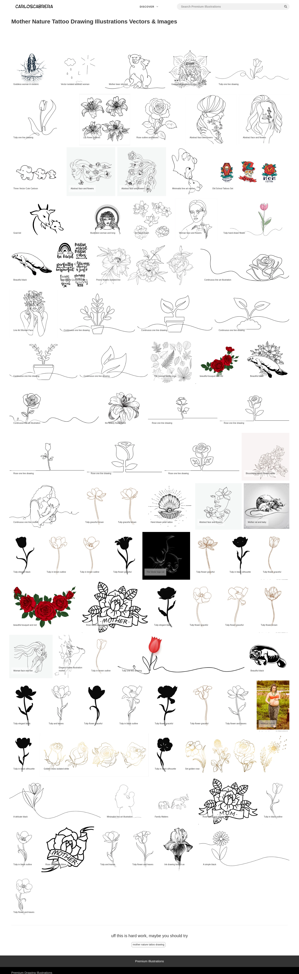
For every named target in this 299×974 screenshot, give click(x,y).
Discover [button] (149, 6)
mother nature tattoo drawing (148, 944)
